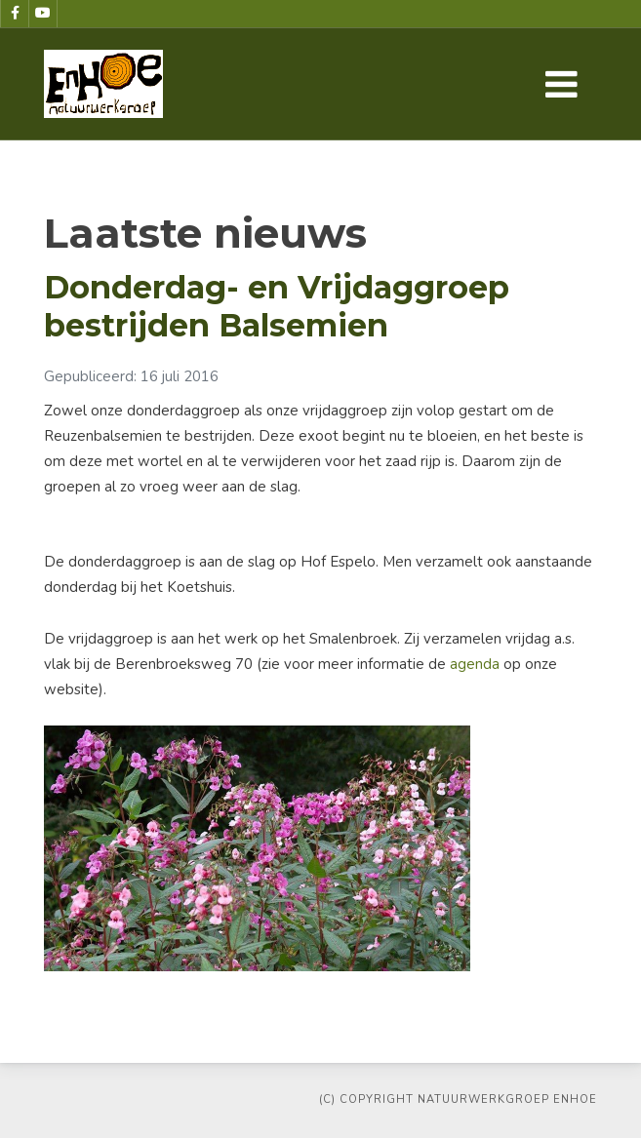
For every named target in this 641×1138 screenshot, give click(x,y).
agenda (476, 664)
